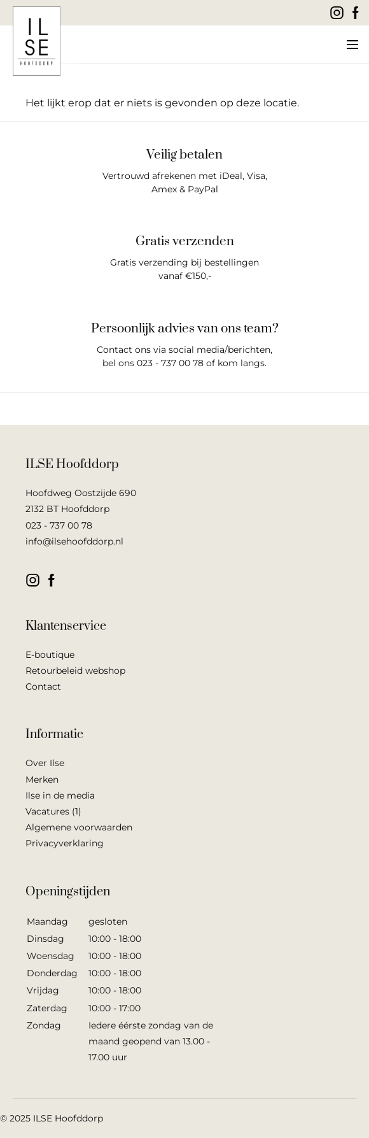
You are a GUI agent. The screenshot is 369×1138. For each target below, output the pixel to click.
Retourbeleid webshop (75, 670)
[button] (351, 44)
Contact (43, 686)
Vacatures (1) (53, 811)
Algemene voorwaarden (78, 827)
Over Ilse (44, 763)
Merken (42, 779)
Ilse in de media (60, 795)
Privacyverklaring (64, 843)
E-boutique (49, 654)
